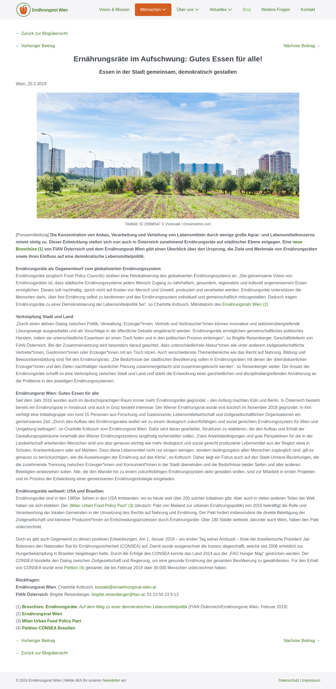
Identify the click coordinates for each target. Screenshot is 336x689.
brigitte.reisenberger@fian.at (118, 594)
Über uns (188, 9)
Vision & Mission (114, 9)
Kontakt (308, 9)
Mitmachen (153, 9)
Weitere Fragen (275, 9)
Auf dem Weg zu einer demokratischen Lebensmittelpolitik (104, 607)
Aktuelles (220, 9)
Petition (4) (74, 567)
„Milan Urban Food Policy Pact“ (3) (101, 505)
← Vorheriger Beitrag (35, 46)
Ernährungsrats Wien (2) (245, 304)
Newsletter (111, 680)
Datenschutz (289, 680)
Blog (247, 9)
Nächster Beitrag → (302, 46)
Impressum (311, 680)
